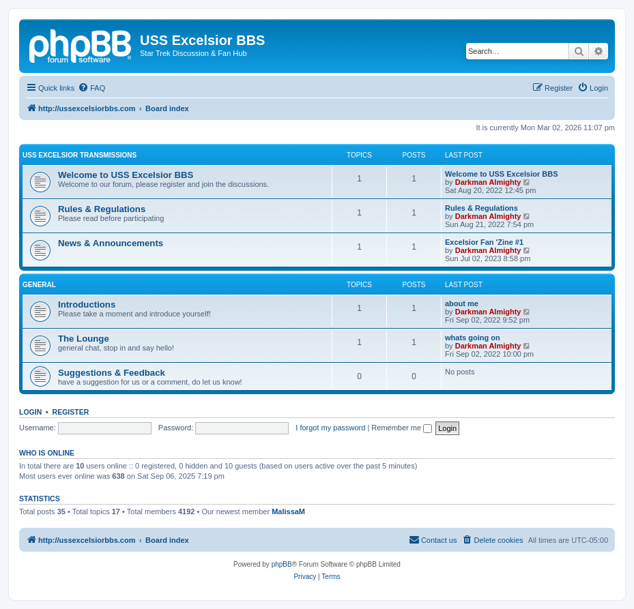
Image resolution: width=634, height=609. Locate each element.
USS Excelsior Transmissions (79, 155)
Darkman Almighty (488, 182)
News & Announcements (110, 243)
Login (30, 412)
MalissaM (288, 511)
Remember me (401, 428)
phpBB (282, 564)
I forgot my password (330, 428)
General (39, 284)
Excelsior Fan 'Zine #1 (484, 242)
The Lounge (83, 338)
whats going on (472, 337)
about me (461, 303)
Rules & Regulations (101, 209)
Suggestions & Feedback (111, 373)
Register (71, 412)
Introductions (86, 304)
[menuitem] (91, 88)
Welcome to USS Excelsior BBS (125, 175)
